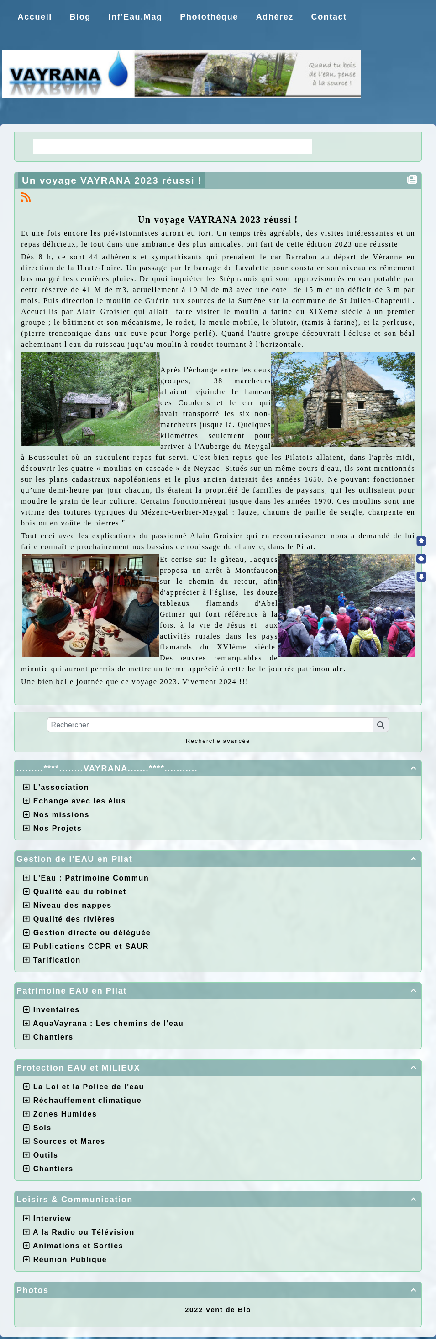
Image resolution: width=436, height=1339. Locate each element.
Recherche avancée (218, 740)
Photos (218, 1290)
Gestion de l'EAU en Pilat (218, 859)
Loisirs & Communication (218, 1199)
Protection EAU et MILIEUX (218, 1067)
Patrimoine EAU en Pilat (218, 990)
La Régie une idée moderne (98, 146)
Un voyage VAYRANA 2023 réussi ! (113, 180)
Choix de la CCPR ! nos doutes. (237, 146)
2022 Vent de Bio (218, 1309)
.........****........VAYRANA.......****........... (218, 768)
